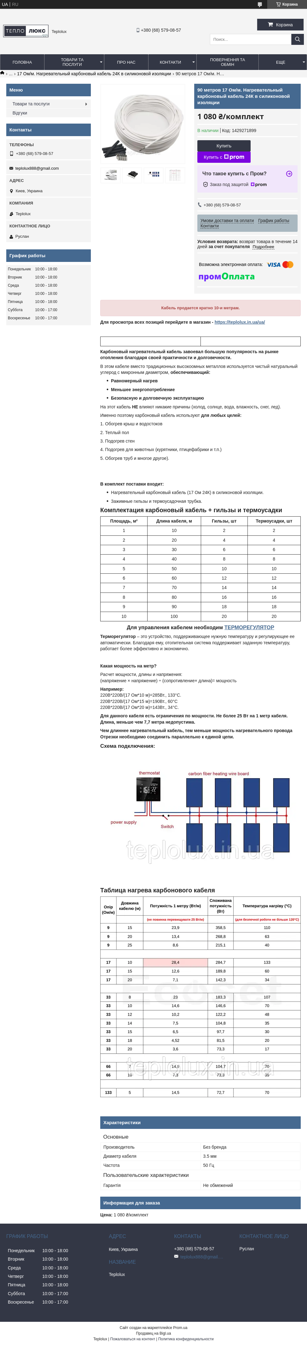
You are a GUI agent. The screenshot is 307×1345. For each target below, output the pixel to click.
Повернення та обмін (227, 62)
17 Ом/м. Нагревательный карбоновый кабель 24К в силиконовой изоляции (94, 73)
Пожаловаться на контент (132, 1339)
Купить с (224, 157)
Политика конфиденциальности (186, 1339)
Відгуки (20, 112)
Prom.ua (180, 1328)
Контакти (170, 62)
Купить (223, 145)
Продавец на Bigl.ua (153, 1333)
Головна (22, 62)
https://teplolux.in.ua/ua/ (240, 322)
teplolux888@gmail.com (37, 168)
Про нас (126, 62)
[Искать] (297, 39)
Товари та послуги (72, 62)
